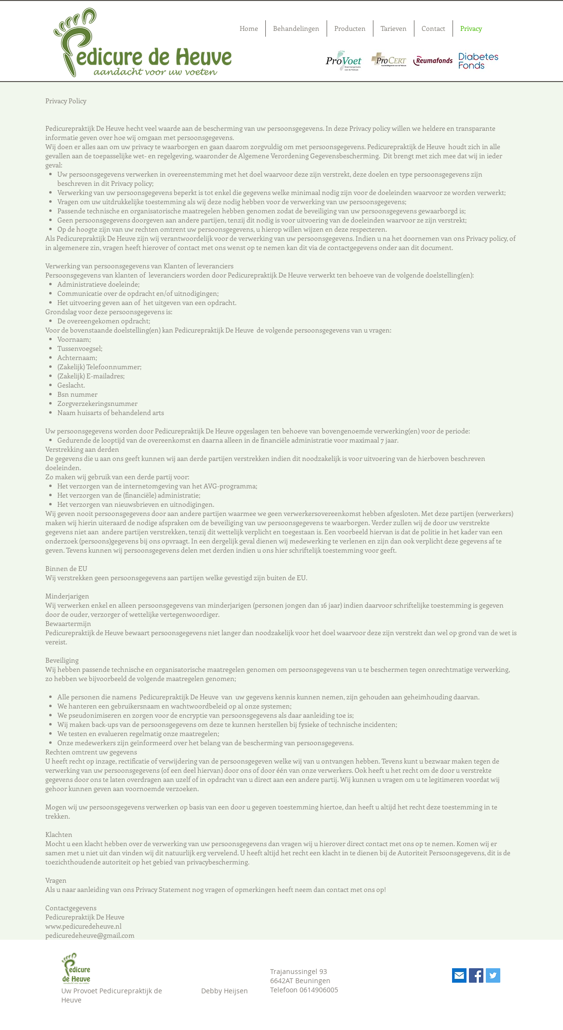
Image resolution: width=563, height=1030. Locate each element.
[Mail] (459, 975)
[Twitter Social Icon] (493, 975)
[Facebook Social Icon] (476, 975)
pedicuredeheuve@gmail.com (90, 935)
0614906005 (319, 989)
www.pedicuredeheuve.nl (83, 926)
